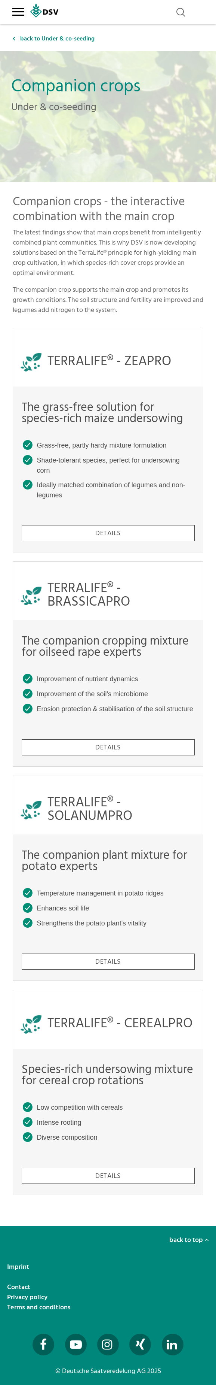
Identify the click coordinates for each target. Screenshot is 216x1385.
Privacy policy (28, 1297)
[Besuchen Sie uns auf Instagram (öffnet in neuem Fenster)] (108, 1344)
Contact (19, 1287)
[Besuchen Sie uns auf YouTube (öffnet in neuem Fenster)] (76, 1344)
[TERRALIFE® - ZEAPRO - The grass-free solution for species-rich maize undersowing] (108, 440)
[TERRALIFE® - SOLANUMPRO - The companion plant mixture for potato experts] (108, 878)
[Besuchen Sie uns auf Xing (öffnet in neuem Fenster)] (140, 1344)
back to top (189, 1239)
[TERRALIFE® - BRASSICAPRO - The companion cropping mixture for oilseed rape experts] (108, 664)
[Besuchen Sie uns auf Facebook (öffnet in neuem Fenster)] (43, 1344)
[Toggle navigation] (18, 10)
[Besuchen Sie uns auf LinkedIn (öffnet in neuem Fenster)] (172, 1344)
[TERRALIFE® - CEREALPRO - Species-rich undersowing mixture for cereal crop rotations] (108, 1092)
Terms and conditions (39, 1307)
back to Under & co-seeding (54, 38)
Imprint (19, 1266)
